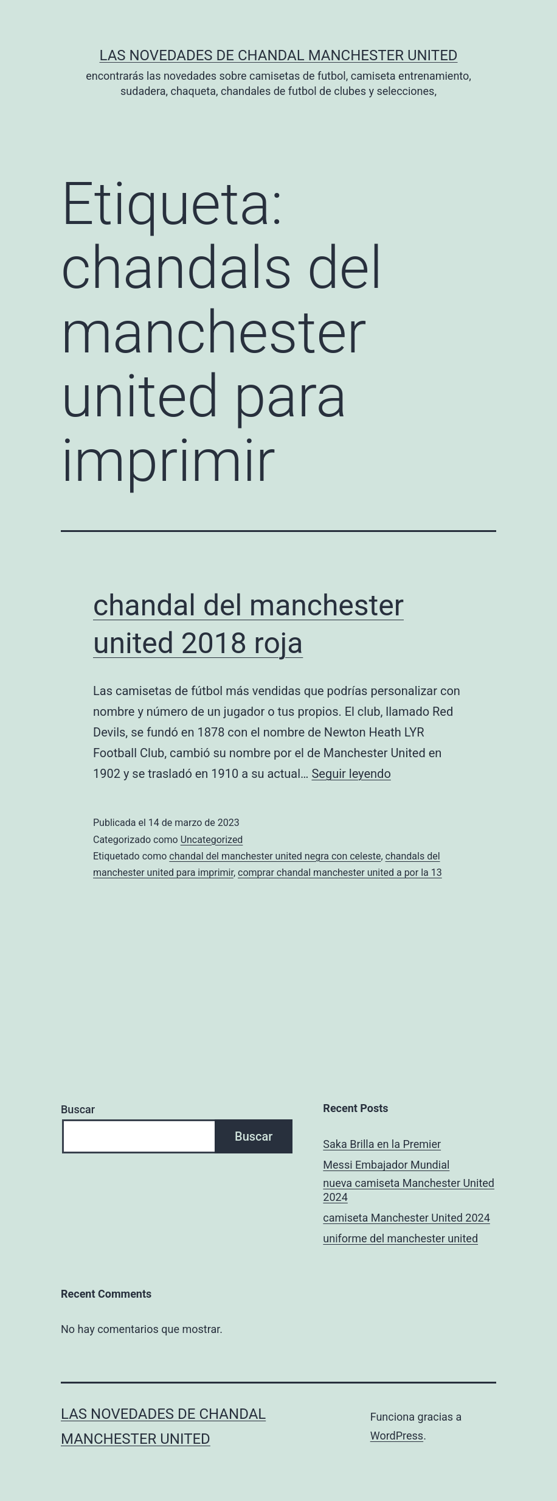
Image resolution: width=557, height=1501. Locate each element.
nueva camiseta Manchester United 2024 (408, 1190)
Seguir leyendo (350, 773)
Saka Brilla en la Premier (382, 1144)
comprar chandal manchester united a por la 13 (340, 872)
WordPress (396, 1435)
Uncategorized (212, 839)
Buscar (78, 1109)
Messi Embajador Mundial (386, 1164)
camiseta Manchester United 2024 (406, 1217)
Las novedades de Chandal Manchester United (278, 55)
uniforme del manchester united (400, 1238)
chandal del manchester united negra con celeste (275, 856)
